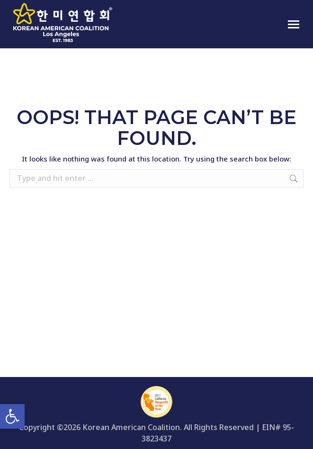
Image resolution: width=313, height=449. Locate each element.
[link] (12, 416)
